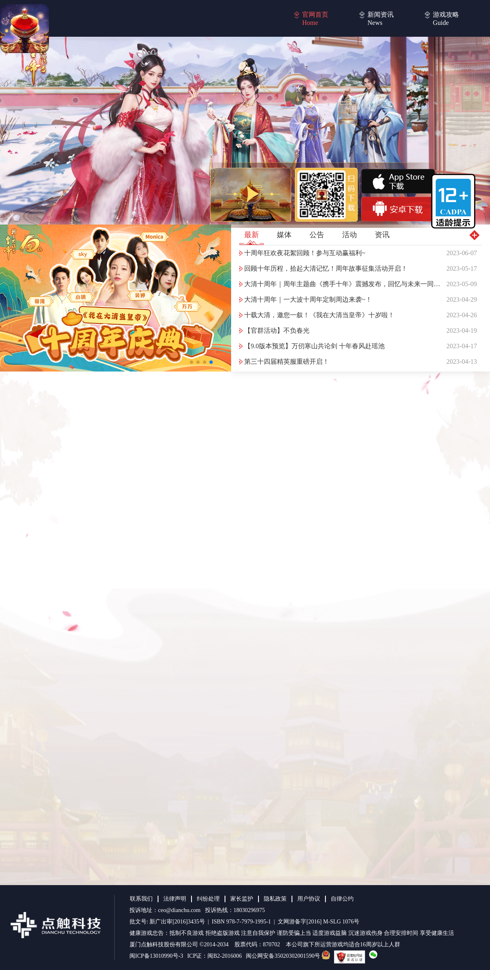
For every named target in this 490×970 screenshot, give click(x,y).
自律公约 (342, 899)
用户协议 (308, 899)
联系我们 (141, 899)
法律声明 (174, 899)
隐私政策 (275, 899)
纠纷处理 (208, 899)
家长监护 (241, 899)
